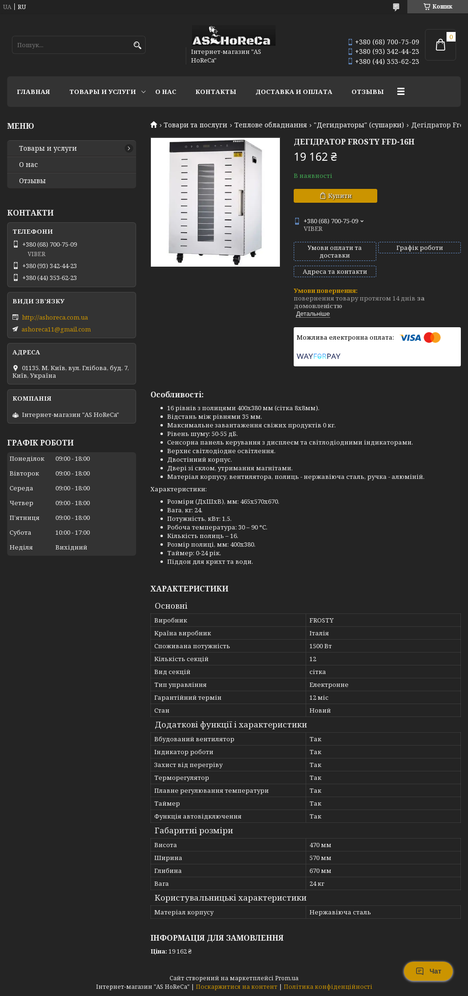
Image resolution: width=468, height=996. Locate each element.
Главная (33, 91)
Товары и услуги (102, 91)
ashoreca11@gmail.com (56, 329)
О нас (165, 91)
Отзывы (367, 91)
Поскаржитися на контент (236, 987)
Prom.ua (286, 978)
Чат (428, 971)
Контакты (215, 91)
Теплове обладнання (270, 125)
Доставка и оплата (293, 91)
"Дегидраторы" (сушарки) (359, 125)
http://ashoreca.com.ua (55, 317)
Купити (340, 195)
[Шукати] (137, 45)
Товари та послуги (195, 125)
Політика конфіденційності (328, 987)
